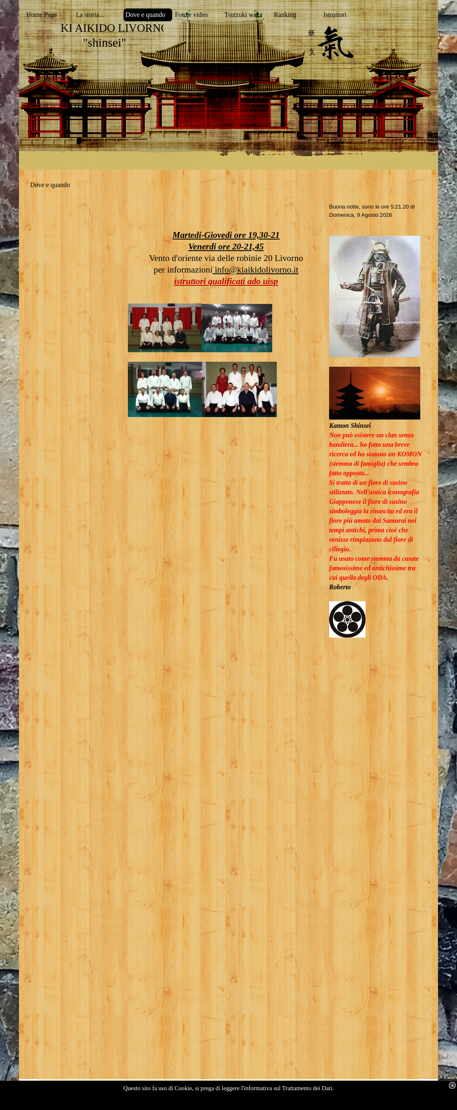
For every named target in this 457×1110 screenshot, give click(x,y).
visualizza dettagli (239, 1102)
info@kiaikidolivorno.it (255, 270)
